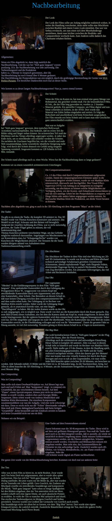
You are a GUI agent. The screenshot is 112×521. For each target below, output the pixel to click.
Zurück (56, 517)
